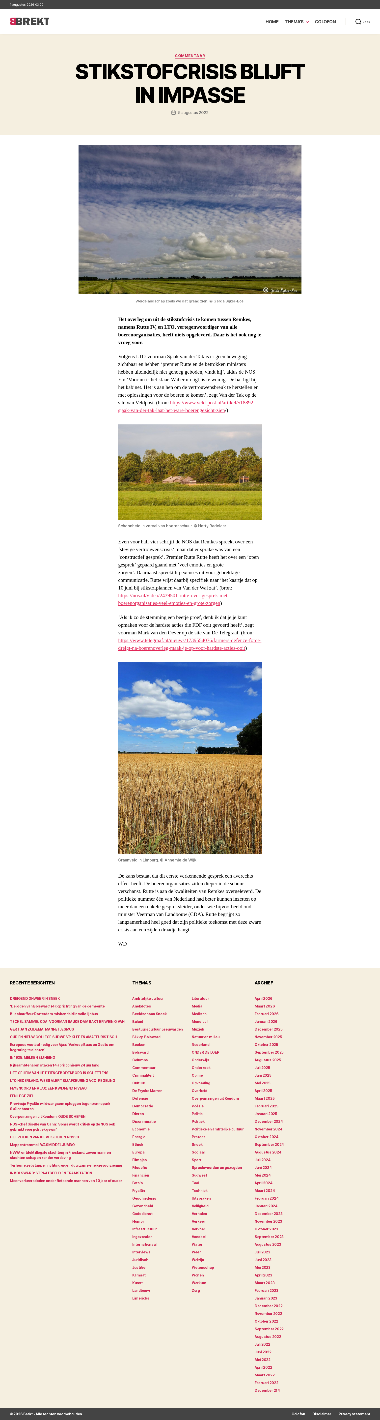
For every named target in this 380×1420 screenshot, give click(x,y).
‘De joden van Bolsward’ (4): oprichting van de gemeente (57, 1006)
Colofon (325, 21)
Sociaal (198, 1152)
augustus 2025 (268, 1060)
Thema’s (294, 21)
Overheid (199, 1091)
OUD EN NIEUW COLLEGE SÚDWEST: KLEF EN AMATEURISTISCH (63, 1037)
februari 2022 (266, 1383)
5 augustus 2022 (193, 112)
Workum (199, 1283)
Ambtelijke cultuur (148, 998)
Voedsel (199, 1237)
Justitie (138, 1267)
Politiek (198, 1121)
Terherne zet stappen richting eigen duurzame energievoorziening (66, 1165)
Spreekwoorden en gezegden (217, 1167)
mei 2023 (263, 1267)
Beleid (137, 1021)
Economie (141, 1129)
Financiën (140, 1175)
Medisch (199, 1014)
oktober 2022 (266, 1321)
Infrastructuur (144, 1229)
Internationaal (144, 1244)
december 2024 (269, 1121)
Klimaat (139, 1275)
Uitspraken (201, 1198)
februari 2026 (267, 1014)
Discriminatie (144, 1121)
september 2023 (269, 1237)
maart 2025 (264, 1098)
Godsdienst (142, 1214)
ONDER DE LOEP (205, 1052)
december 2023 (269, 1214)
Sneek (197, 1144)
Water (197, 1244)
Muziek (198, 1029)
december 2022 (269, 1306)
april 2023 (263, 1275)
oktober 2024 (266, 1137)
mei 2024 (263, 1175)
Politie (197, 1114)
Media (197, 1006)
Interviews (141, 1252)
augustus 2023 (268, 1244)
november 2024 (268, 1129)
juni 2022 (263, 1352)
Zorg (196, 1290)
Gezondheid (142, 1206)
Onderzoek (201, 1067)
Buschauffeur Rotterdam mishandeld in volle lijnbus (54, 1014)
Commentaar (190, 56)
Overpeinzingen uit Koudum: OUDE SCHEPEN (47, 1116)
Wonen (198, 1275)
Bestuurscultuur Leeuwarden (157, 1029)
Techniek (200, 1190)
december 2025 (269, 1029)
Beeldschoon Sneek (149, 1014)
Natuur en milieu (206, 1037)
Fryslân (138, 1190)
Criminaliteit (143, 1075)
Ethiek (137, 1144)
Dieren (138, 1114)
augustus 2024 (268, 1152)
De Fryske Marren (147, 1091)
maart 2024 (265, 1190)
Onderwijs (200, 1060)
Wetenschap (203, 1267)
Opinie (197, 1075)
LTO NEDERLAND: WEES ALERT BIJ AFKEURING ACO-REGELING (62, 1080)
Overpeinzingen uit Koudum (215, 1098)
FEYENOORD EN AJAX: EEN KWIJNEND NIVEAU (48, 1088)
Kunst (137, 1283)
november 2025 (268, 1037)
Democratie (142, 1106)
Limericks (140, 1298)
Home (272, 21)
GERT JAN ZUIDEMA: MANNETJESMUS (42, 1029)
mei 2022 (263, 1360)
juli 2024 (263, 1160)
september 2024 (269, 1144)
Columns (140, 1060)
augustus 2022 (268, 1336)
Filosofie (139, 1167)
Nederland (201, 1044)
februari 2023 (266, 1290)
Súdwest (199, 1175)
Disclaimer (321, 1414)
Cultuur (138, 1083)
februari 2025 (266, 1106)
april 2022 (263, 1367)
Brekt (28, 1414)
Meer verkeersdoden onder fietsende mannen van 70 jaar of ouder (66, 1181)
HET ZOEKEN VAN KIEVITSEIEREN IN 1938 (44, 1137)
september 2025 (269, 1052)
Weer (196, 1252)
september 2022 (269, 1329)
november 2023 (268, 1221)
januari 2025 (266, 1114)
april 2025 (263, 1091)
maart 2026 (265, 1006)
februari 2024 (267, 1198)
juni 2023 (263, 1260)
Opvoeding (201, 1083)
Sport (196, 1160)
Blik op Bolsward (146, 1037)
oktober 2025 (266, 1044)
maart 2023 (264, 1283)
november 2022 (268, 1313)
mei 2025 (263, 1083)
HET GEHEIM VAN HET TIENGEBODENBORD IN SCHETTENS (59, 1073)
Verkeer (198, 1221)
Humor (138, 1221)
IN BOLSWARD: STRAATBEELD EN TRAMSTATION (51, 1173)
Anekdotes (141, 1006)
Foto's (137, 1183)
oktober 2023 (266, 1229)
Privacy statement (354, 1414)
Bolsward (140, 1052)
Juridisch (140, 1260)
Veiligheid (200, 1206)
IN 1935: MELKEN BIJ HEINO (32, 1057)
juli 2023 (262, 1252)
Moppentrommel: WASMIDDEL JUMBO (42, 1145)
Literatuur (200, 998)
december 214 (267, 1390)
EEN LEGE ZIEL (22, 1096)
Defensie (140, 1098)
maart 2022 (264, 1375)
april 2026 (263, 998)
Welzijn (198, 1260)
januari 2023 (266, 1298)
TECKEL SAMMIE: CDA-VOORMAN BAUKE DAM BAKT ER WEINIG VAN (67, 1021)
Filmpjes (139, 1160)
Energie (138, 1137)
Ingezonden (142, 1237)
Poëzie (197, 1106)
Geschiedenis (144, 1198)
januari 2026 (266, 1021)
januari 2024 (266, 1206)
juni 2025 (263, 1075)
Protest (198, 1137)
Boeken (138, 1044)
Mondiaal (200, 1021)
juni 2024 (263, 1167)
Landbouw (141, 1290)
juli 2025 (262, 1067)
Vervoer (198, 1229)
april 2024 (263, 1183)
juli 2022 (262, 1344)
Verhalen (199, 1214)
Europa (138, 1152)
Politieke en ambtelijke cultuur (218, 1129)
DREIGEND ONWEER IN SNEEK (35, 998)
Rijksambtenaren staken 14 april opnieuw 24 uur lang (54, 1065)
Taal (195, 1183)
